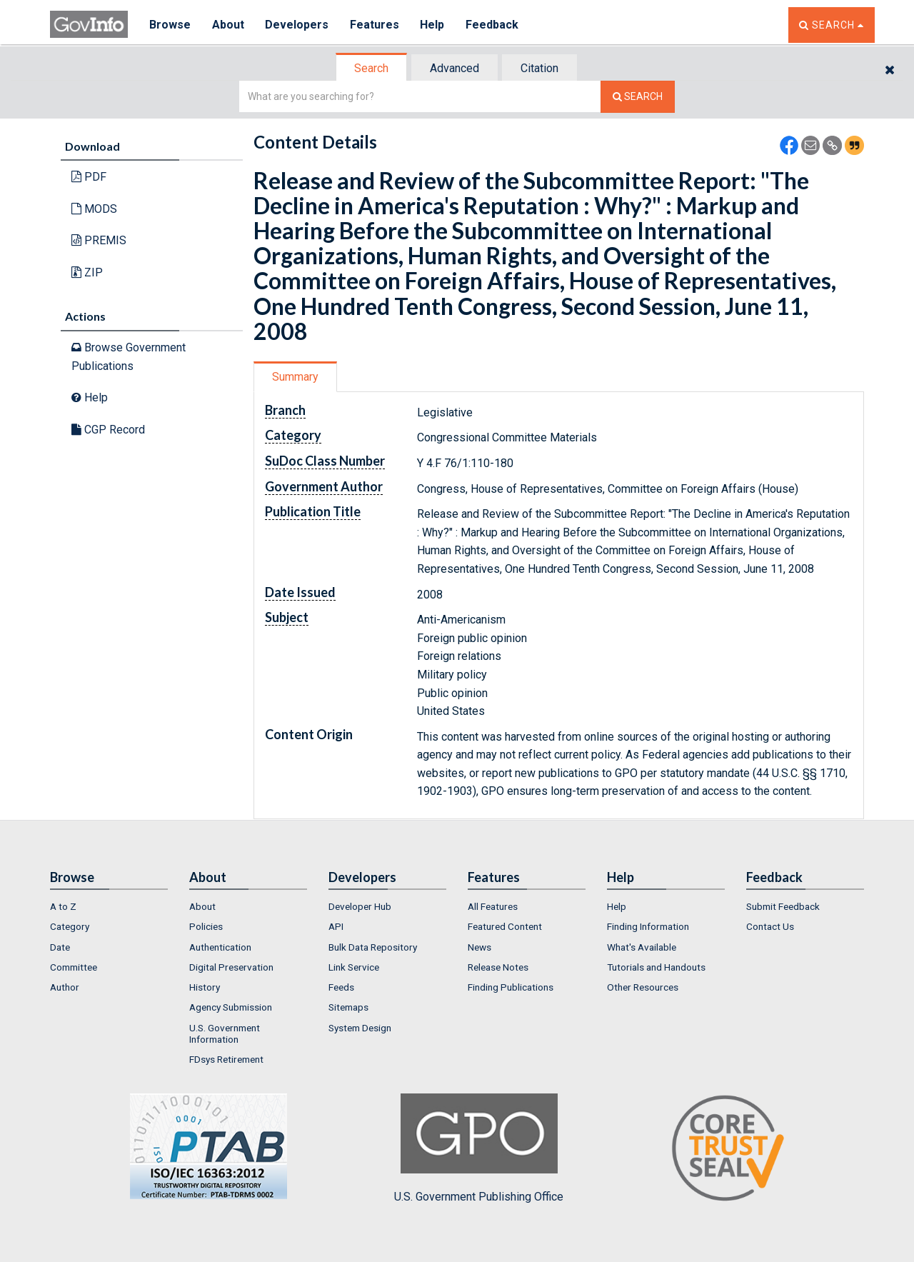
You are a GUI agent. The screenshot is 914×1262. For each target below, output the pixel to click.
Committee (73, 967)
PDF (88, 177)
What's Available (641, 947)
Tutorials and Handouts (656, 967)
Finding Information (648, 926)
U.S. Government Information (224, 1033)
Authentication (220, 947)
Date (60, 947)
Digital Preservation (231, 967)
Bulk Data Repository (372, 947)
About (228, 24)
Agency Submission (230, 1007)
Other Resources (642, 987)
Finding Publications (510, 987)
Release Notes (498, 967)
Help (433, 24)
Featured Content (505, 926)
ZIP (87, 272)
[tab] (372, 68)
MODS (94, 209)
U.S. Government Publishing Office (478, 1148)
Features (375, 24)
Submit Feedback (783, 906)
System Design (359, 1027)
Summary (295, 377)
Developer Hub (359, 906)
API (335, 926)
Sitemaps (348, 1007)
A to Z (63, 906)
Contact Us (770, 926)
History (204, 987)
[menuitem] (109, 906)
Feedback (493, 24)
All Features (493, 906)
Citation (539, 68)
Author (64, 987)
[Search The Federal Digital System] (638, 97)
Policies (206, 926)
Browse (170, 24)
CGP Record (108, 429)
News (479, 947)
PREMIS (98, 240)
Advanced (454, 68)
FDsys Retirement (226, 1059)
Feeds (341, 987)
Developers (297, 24)
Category (69, 926)
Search (371, 68)
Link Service (353, 967)
